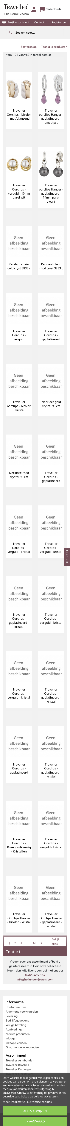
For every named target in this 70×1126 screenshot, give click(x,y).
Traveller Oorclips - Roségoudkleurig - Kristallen (19, 845)
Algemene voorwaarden (22, 1011)
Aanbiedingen (15, 1029)
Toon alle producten (54, 47)
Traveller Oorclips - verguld (19, 335)
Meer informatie (14, 1102)
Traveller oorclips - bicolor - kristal (19, 406)
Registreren (59, 22)
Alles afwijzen (35, 1111)
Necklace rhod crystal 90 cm (19, 475)
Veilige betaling (16, 1025)
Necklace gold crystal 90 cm (51, 404)
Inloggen (11, 1038)
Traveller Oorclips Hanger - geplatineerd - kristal (51, 920)
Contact (39, 22)
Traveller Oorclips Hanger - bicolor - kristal (19, 918)
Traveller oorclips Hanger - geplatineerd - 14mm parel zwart (51, 193)
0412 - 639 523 (35, 975)
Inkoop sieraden (16, 1043)
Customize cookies (39, 1102)
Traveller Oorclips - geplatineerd (51, 335)
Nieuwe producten (18, 1034)
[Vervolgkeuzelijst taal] (50, 9)
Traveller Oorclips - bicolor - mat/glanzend (19, 114)
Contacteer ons (16, 1007)
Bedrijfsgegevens (17, 1020)
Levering (12, 1016)
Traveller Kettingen (18, 1069)
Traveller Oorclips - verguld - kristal (19, 548)
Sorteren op (29, 47)
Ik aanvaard (35, 1121)
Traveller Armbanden (20, 1060)
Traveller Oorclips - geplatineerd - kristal (19, 621)
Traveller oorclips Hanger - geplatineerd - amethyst (51, 116)
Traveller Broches (17, 1065)
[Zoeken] (35, 32)
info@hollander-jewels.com (35, 979)
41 (34, 943)
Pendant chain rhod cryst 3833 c (51, 266)
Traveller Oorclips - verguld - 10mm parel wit (19, 191)
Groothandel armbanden (22, 1047)
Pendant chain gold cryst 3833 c (18, 266)
